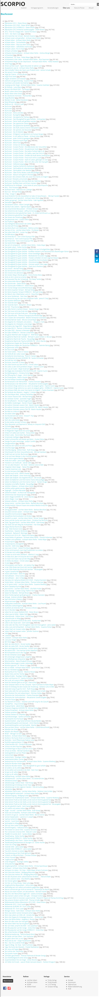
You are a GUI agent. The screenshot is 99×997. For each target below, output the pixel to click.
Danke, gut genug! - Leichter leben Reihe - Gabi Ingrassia (24, 200)
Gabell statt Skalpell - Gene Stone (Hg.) (18, 475)
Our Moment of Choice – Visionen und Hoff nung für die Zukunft (26, 702)
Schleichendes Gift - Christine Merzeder (18, 744)
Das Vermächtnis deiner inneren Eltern (18, 271)
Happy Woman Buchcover (13, 527)
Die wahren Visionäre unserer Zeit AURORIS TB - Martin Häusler (26, 407)
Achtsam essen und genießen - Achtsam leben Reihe (23, 38)
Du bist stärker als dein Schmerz (16, 422)
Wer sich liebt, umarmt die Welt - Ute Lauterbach (21, 926)
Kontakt (70, 980)
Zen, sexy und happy (12, 949)
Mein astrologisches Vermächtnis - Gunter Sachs (21, 648)
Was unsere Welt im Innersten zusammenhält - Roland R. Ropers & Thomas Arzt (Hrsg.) (34, 898)
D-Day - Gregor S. (10, 194)
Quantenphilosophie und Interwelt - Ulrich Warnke (22, 723)
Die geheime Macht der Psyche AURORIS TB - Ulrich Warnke (25, 341)
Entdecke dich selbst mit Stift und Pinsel (18, 446)
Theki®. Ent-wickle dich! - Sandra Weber (18, 834)
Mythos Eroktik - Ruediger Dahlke (16, 676)
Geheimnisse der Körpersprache (16, 495)
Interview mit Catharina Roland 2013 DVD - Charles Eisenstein (26, 580)
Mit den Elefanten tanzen (13, 655)
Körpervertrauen (10, 601)
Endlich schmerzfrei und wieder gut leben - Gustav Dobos (24, 439)
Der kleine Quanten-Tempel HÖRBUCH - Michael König (23, 292)
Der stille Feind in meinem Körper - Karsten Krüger (22, 309)
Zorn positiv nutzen (11, 953)
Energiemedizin (10, 443)
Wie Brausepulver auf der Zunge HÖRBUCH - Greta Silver (24, 930)
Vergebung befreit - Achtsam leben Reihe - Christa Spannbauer (26, 866)
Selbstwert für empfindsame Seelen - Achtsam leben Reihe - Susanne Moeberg (32, 798)
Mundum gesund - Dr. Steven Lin (16, 665)
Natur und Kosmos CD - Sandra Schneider (19, 678)
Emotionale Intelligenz (12, 437)
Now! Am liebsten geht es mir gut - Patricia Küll (21, 682)
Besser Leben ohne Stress (13, 91)
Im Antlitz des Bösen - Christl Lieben (17, 561)
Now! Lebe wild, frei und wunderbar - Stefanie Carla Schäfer (25, 691)
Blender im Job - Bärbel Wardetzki (16, 100)
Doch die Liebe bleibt (12, 420)
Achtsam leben (32, 982)
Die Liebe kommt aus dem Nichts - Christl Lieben (21, 364)
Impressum (72, 982)
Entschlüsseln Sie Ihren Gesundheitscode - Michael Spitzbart (25, 452)
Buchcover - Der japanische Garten (17, 123)
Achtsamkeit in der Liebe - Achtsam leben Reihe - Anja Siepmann (27, 59)
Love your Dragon (11, 640)
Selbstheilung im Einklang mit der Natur (18, 785)
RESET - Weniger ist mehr (13, 734)
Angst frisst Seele (10, 76)
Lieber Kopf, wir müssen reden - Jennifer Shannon (22, 631)
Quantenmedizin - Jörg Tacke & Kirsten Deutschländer (23, 721)
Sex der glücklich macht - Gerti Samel (17, 806)
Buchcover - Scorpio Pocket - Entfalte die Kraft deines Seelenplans (27, 155)
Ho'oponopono (10, 542)
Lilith (6, 633)
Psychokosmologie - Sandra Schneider (18, 717)
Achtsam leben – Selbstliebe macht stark (18, 47)
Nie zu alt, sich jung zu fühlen (14, 680)
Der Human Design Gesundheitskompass (19, 288)
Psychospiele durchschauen (14, 719)
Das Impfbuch (9, 222)
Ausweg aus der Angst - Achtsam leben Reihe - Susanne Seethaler (27, 85)
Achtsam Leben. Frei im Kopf (14, 49)
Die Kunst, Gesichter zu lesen (14, 362)
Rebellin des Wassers (12, 731)
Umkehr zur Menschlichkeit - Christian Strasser (21, 855)
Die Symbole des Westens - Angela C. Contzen (20, 392)
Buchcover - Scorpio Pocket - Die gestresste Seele (22, 149)
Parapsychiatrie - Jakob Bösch (15, 706)
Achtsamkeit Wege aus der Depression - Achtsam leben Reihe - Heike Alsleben (32, 62)
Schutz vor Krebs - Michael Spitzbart (17, 751)
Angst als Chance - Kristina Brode (16, 74)
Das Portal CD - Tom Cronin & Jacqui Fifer (19, 239)
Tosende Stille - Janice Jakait (14, 847)
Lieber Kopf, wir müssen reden (15, 629)
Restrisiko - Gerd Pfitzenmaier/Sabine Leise (19, 740)
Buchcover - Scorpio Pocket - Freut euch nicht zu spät (23, 158)
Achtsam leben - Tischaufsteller (15, 42)
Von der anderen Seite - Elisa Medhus (17, 879)
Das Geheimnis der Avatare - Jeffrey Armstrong (20, 211)
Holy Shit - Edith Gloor (12, 546)
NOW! (29, 984)
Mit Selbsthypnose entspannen (15, 659)
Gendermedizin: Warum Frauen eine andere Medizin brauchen (26, 505)
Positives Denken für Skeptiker (15, 714)
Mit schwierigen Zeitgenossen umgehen (18, 657)
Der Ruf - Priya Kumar (12, 307)
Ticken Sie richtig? (11, 845)
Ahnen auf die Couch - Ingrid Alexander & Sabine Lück (23, 66)
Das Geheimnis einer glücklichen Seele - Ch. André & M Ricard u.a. (27, 213)
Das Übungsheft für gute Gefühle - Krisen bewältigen (23, 254)
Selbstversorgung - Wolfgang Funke (17, 795)
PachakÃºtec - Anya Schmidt (14, 704)
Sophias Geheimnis (11, 819)
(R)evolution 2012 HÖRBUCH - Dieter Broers (20, 27)
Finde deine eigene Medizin (14, 458)
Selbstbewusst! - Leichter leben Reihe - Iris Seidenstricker (24, 778)
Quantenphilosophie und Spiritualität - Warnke (20, 725)
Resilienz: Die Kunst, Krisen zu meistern (18, 738)
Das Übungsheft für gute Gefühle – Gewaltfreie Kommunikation (26, 260)
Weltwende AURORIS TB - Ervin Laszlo (18, 906)
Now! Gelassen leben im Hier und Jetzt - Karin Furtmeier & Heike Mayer (29, 685)
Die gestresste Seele (12, 347)
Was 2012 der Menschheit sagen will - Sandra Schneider (24, 894)
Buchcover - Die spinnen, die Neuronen (18, 130)
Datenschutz (72, 984)
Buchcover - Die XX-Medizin (14, 132)
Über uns (66, 8)
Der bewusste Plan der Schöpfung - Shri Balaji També (23, 279)
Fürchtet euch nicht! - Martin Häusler (17, 473)
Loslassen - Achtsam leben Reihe (16, 638)
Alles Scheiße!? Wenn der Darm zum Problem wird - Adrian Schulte (28, 70)
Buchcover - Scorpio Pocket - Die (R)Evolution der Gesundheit (26, 147)
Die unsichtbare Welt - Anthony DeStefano (19, 394)
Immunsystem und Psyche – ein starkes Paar (20, 565)
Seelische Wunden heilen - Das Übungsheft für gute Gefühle (25, 766)
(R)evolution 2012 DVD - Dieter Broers (17, 25)
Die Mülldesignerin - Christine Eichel (17, 373)
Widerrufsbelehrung (75, 987)
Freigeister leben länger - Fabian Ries (17, 467)
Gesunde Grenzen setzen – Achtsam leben (19, 512)
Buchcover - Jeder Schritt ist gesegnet (17, 138)
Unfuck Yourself (10, 857)
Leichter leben (32, 980)
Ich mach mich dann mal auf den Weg (17, 559)
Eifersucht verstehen (12, 429)
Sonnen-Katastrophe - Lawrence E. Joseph (19, 817)
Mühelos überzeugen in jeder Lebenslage (19, 663)
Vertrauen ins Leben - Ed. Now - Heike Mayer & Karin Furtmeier (26, 870)
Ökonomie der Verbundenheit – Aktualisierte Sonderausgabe (26, 697)
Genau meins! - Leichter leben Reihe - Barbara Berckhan (24, 503)
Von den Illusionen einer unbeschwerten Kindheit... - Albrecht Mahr (28, 877)
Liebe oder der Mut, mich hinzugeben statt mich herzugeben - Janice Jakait (30, 625)
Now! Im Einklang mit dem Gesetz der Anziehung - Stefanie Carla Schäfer (29, 687)
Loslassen (8, 635)
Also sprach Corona (11, 72)
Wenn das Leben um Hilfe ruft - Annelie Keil (20, 915)
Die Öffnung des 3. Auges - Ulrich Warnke (19, 375)
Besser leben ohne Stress (13, 94)
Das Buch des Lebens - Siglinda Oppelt (18, 207)
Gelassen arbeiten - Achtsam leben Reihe (19, 501)
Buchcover (8, 106)
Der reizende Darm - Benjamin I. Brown (18, 305)
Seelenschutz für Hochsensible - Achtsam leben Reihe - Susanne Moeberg (30, 761)
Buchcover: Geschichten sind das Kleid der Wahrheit (23, 181)
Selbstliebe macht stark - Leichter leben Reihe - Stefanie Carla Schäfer (29, 791)
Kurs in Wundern (10, 610)
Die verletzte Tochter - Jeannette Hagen (18, 399)
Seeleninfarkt (9, 755)
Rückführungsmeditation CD (14, 742)
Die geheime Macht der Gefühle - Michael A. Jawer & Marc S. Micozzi (28, 337)
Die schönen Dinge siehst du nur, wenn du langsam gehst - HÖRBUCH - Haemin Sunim (34, 388)
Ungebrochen (9, 860)
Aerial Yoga (8, 64)
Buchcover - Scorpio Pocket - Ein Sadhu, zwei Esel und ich (24, 153)
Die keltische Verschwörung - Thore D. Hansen (20, 356)
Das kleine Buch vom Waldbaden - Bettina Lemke (21, 228)
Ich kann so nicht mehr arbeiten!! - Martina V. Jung (21, 554)
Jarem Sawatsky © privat (13, 586)
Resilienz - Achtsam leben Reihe (16, 736)
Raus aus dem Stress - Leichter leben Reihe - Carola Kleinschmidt (27, 727)
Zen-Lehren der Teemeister (14, 951)
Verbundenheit (10, 864)
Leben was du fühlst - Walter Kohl (16, 614)
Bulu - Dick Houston (11, 187)
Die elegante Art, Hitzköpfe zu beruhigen (18, 324)
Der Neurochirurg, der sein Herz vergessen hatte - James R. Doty (26, 298)
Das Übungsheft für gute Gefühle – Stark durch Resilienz (24, 266)
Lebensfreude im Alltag (13, 618)
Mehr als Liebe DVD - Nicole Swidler (17, 646)
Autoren (24, 8)
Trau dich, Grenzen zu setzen (14, 851)
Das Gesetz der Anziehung (14, 217)
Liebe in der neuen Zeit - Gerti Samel (17, 623)
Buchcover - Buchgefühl (13, 115)
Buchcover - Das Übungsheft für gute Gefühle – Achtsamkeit (25, 119)
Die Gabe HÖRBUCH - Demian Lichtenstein (19, 332)
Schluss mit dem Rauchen (13, 746)
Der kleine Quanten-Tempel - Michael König (20, 290)
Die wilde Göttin (10, 414)
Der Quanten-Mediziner (13, 300)
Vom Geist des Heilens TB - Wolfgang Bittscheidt (21, 874)
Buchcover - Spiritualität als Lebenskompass (20, 168)
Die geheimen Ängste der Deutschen (17, 343)
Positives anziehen (11, 712)
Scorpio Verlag (53, 987)
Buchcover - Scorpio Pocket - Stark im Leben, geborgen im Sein (26, 160)
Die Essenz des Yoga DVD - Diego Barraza (19, 326)
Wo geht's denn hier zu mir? (14, 938)
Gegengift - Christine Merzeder (15, 490)
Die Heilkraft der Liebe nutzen (15, 354)
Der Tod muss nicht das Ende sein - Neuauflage (21, 313)
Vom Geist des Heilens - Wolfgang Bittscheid (20, 872)
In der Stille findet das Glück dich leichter (19, 567)
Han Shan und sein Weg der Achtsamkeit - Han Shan (22, 525)
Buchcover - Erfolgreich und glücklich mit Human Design (24, 134)
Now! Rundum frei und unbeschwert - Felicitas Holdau (23, 693)
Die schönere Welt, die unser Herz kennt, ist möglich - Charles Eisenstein (29, 390)
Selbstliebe (8, 789)
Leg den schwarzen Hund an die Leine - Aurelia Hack (23, 621)
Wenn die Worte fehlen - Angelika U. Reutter (20, 919)
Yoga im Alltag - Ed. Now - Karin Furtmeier (19, 945)
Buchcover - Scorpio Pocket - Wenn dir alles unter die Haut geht (26, 162)
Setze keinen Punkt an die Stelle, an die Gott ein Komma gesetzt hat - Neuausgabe (33, 804)
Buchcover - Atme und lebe (14, 113)
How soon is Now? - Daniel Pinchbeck (17, 548)
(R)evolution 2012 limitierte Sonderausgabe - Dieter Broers (25, 30)
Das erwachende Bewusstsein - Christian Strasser (21, 209)
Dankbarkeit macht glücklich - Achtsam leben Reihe (22, 198)
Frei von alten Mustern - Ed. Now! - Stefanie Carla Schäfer (24, 465)
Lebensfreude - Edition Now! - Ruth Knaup (19, 616)
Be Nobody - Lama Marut (13, 87)
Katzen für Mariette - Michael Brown (17, 593)
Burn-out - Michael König (13, 192)
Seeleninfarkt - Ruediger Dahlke (15, 757)
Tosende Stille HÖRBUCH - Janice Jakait (18, 849)
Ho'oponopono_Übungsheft (14, 544)
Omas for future (10, 699)
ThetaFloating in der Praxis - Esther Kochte (19, 840)
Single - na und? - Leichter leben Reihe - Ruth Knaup (22, 810)
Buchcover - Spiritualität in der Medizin (18, 170)
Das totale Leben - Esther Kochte (16, 247)
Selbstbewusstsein (11, 781)
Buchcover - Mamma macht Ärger (16, 140)
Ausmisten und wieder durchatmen (17, 83)
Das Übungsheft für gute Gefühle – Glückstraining (21, 262)
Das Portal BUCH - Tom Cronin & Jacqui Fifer (20, 236)
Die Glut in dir (9, 350)
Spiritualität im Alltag (12, 823)
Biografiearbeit (10, 98)
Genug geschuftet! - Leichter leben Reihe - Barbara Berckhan (25, 510)
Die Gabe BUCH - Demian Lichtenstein (18, 328)
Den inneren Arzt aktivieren (14, 273)
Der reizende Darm (11, 303)
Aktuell (91, 8)
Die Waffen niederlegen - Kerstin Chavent (19, 403)
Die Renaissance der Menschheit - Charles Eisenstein (23, 382)
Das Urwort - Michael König (14, 268)
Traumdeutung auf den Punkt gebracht (18, 853)
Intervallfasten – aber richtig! (14, 578)
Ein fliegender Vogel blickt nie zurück (17, 431)
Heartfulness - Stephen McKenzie (16, 531)
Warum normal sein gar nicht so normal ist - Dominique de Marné (27, 889)
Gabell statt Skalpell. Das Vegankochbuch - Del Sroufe (23, 478)
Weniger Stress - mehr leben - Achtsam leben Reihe (22, 911)
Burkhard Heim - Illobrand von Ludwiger (18, 190)
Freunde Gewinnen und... (13, 469)
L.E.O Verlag (52, 984)
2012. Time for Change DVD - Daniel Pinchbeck (21, 32)
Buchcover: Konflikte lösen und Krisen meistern (21, 183)
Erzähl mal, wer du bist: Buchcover (16, 454)
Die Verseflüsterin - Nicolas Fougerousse (18, 401)
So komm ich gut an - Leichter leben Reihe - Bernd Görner (24, 815)
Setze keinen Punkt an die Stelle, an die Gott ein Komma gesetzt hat (28, 800)
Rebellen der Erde (11, 729)
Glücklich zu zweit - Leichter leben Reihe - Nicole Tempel (24, 518)
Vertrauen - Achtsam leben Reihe (16, 868)
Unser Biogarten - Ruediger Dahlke (16, 862)
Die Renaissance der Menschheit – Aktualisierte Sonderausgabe (26, 384)
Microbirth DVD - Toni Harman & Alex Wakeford (21, 650)
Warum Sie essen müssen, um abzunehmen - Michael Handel (26, 892)
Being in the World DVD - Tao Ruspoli (17, 89)
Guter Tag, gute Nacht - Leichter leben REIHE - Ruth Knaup (24, 522)
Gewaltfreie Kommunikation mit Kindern (18, 516)
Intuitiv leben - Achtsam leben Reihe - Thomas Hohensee (24, 582)
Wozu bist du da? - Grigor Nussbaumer (18, 941)
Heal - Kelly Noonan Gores (14, 529)
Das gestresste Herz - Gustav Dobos (17, 219)
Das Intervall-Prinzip (11, 226)
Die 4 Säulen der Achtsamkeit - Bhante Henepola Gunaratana (25, 318)
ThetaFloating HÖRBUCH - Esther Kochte (18, 838)
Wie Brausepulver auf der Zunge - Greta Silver (20, 928)
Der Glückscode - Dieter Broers (15, 283)
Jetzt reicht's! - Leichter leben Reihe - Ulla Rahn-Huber (23, 589)
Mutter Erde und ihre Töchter (15, 674)
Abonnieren (7, 981)
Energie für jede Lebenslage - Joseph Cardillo (20, 441)
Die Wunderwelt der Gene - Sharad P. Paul (19, 416)
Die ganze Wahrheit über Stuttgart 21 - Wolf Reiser (22, 335)
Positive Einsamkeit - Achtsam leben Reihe (19, 710)
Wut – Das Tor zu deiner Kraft (14, 943)
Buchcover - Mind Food (13, 143)
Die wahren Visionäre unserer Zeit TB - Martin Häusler (23, 409)
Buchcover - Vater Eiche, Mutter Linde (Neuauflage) (22, 172)
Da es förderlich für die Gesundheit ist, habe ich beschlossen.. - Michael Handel (32, 196)
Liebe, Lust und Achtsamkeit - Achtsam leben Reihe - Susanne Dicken (28, 627)
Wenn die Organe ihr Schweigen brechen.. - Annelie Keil (24, 917)
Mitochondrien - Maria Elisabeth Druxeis (18, 661)
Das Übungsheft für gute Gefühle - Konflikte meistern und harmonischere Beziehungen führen (37, 251)
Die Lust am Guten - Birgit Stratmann (17, 369)
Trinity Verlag (52, 980)
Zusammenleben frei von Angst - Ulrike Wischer (21, 960)
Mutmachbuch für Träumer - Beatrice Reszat (20, 672)
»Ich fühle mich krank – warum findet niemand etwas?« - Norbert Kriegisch (30, 962)
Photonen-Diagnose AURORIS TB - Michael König (21, 708)
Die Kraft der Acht (11, 360)
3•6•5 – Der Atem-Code (13, 34)
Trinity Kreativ (52, 982)
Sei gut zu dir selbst (11, 772)
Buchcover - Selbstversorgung (15, 164)
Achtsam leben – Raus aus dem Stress (18, 44)
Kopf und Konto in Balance (14, 599)
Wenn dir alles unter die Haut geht (16, 921)
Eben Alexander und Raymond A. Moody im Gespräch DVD (25, 424)
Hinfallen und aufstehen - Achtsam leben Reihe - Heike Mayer (26, 539)
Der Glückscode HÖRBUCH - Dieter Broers (19, 286)
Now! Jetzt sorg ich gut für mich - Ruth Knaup (20, 689)
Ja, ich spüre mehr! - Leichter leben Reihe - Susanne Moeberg (26, 584)
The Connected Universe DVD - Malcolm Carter (21, 832)
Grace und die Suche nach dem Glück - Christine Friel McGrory (26, 520)
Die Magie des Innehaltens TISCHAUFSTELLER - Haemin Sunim (26, 371)
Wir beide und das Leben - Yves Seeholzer (19, 936)
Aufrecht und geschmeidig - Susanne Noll (19, 81)
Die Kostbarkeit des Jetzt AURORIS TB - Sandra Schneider (24, 358)
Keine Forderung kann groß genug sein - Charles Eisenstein (25, 595)
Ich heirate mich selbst (12, 552)
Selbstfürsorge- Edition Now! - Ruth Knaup (19, 783)
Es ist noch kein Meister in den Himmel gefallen (21, 456)
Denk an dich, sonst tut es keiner (16, 277)
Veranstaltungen (52, 8)
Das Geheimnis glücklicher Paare (16, 215)
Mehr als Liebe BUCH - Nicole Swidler (18, 644)
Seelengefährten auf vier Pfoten (15, 753)
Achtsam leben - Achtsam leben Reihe (18, 40)
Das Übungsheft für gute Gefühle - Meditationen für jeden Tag (26, 256)
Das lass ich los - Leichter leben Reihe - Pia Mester (22, 230)
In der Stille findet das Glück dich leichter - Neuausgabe (24, 569)
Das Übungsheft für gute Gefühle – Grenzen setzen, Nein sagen (26, 264)
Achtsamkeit (9, 55)
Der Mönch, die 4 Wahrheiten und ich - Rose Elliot (22, 294)
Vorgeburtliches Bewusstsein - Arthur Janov (19, 885)
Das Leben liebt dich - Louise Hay (16, 232)
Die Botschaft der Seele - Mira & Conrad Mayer (21, 320)
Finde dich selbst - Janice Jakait (15, 461)
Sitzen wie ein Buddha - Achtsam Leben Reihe (20, 813)
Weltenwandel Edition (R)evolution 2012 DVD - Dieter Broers (25, 902)
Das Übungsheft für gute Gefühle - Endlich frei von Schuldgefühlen (27, 249)
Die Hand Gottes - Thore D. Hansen (17, 352)
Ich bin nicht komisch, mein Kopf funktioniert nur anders (24, 550)
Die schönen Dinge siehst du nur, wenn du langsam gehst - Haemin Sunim (30, 386)
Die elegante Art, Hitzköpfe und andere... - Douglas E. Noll (24, 322)
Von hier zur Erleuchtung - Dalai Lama (17, 883)
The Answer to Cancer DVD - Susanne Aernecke (21, 830)
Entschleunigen (10, 448)
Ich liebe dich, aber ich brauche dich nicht (19, 557)
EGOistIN (8, 426)
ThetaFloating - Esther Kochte (14, 836)
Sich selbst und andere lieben (15, 808)
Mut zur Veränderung (12, 670)
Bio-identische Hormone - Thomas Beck (18, 96)
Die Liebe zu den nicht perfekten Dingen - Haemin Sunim (24, 367)
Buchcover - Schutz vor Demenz (15, 145)
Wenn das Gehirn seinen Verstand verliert (19, 913)
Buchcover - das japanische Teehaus (17, 117)
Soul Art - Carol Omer (12, 821)
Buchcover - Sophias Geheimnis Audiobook (19, 166)
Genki (7, 507)
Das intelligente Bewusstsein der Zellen (18, 224)
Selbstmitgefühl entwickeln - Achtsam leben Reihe (22, 793)
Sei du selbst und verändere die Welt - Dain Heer (21, 770)
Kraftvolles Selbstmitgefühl (14, 606)
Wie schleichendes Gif (12, 932)
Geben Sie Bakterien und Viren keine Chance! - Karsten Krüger (26, 482)
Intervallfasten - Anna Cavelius (15, 576)
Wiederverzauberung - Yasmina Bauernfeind (20, 934)
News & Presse (79, 8)
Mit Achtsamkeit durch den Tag (15, 653)
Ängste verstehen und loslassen (15, 79)
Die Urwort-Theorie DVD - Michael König (18, 397)
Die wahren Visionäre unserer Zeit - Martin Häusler (22, 405)
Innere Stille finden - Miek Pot (15, 574)
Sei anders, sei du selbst (13, 768)
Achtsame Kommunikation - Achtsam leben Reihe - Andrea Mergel (27, 53)
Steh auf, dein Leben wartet (14, 825)
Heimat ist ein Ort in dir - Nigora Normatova (19, 535)
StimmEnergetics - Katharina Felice (16, 828)
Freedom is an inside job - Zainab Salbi (18, 463)
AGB (69, 989)
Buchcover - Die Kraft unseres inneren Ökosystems (22, 128)
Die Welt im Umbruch (12, 411)
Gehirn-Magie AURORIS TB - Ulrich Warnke (19, 497)
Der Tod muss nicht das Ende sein (16, 311)
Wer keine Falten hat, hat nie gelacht (17, 924)
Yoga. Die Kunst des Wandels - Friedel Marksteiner (22, 947)
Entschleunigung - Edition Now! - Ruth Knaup (20, 450)
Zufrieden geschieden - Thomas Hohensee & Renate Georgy (25, 956)
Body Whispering (10, 102)
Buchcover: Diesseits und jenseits (16, 179)
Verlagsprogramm (37, 8)
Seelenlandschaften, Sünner (14, 759)
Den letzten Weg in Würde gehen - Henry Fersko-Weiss (23, 275)
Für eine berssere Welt (12, 471)
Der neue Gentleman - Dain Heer (16, 296)
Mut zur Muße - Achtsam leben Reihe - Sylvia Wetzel (22, 667)
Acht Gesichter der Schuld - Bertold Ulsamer (20, 36)
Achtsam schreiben (11, 51)
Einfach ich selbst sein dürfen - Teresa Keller (20, 433)
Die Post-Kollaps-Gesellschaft (15, 379)
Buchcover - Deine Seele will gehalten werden (20, 121)
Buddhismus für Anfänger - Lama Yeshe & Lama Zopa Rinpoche (26, 185)
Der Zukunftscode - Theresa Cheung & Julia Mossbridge (23, 315)
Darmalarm (8, 202)
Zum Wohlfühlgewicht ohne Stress (16, 958)
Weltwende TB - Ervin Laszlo (14, 909)
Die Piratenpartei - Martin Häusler (16, 377)
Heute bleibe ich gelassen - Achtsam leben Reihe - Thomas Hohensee (28, 537)
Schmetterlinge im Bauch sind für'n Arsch (19, 749)
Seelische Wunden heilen (13, 763)
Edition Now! (31, 987)
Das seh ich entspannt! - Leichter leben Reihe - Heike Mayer (25, 245)
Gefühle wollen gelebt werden (15, 488)
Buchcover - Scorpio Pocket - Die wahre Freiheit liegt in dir (25, 151)
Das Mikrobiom (10, 234)
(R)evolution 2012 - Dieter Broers (16, 23)
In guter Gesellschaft (12, 571)
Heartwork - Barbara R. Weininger (16, 533)
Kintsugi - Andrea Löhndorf (14, 597)
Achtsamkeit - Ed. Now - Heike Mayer (17, 57)
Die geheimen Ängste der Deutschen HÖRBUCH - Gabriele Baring (27, 345)
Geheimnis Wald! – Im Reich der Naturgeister (20, 493)
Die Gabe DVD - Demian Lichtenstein (17, 330)
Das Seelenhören (10, 243)
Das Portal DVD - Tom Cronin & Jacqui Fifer (19, 241)
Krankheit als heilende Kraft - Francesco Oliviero (21, 608)
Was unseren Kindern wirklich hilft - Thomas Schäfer (22, 900)
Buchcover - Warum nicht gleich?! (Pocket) (19, 175)
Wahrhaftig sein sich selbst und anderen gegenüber (22, 887)
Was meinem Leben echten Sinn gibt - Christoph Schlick (24, 896)
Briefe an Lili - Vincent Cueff (14, 104)
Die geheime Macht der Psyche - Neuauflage (20, 339)
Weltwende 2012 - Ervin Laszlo (15, 904)
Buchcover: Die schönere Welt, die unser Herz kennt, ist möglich (26, 177)
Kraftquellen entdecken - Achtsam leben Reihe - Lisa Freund (25, 603)
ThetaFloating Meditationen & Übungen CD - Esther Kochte (25, 842)
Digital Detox (9, 418)
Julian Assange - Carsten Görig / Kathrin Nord (20, 591)
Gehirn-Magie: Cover (12, 499)
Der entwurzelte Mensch (13, 281)
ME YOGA (8, 642)
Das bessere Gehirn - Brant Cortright (17, 204)
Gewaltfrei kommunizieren (14, 514)
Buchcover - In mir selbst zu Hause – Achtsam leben (22, 136)
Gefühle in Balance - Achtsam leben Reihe (19, 486)
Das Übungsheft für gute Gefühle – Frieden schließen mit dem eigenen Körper (31, 258)
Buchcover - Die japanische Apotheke (17, 126)
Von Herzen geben (11, 881)
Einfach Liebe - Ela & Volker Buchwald (18, 435)
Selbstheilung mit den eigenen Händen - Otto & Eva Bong (24, 787)
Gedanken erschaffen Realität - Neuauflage (19, 484)
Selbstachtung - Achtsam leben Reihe (17, 776)
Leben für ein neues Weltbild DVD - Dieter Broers (21, 612)
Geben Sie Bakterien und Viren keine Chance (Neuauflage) (24, 480)
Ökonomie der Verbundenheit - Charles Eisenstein (22, 695)
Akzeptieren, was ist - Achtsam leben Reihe (19, 68)
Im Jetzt (7, 563)
